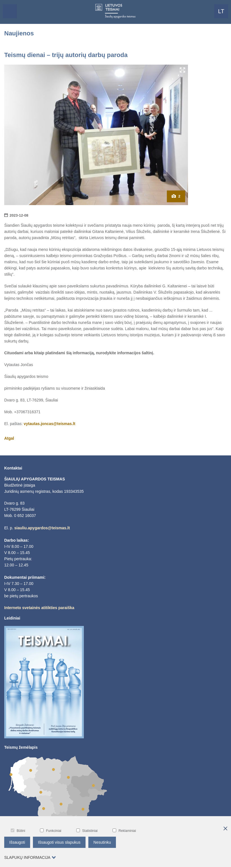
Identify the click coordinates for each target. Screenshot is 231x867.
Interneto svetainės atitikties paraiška (39, 607)
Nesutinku (102, 842)
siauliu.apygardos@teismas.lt (42, 528)
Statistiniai (87, 831)
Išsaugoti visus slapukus (59, 842)
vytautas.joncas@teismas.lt (49, 423)
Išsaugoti (17, 842)
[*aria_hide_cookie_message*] (225, 829)
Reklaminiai (124, 831)
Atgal (9, 438)
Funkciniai (50, 831)
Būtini (18, 831)
